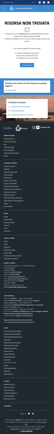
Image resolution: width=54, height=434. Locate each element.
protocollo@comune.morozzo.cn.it (18, 279)
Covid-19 (6, 225)
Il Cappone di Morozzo (10, 393)
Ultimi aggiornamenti (10, 368)
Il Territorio (7, 247)
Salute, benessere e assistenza (13, 198)
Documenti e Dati (9, 147)
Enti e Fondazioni (9, 150)
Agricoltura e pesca (9, 166)
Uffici (5, 144)
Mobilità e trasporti (9, 195)
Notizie (6, 216)
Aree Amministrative (10, 141)
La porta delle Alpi (9, 396)
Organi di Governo (9, 139)
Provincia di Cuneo (9, 387)
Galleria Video (8, 253)
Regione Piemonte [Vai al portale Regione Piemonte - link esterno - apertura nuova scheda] (8, 2)
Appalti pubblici (8, 175)
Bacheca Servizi (8, 351)
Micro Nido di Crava (9, 399)
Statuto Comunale (9, 354)
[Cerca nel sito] (48, 8)
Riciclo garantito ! (9, 390)
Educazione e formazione (11, 186)
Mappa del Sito (8, 374)
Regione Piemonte (9, 384)
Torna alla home (27, 65)
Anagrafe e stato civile (10, 172)
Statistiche (7, 371)
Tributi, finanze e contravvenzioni (13, 200)
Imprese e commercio (10, 192)
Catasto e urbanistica (10, 180)
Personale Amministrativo (11, 153)
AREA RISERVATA (25, 431)
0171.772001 (10, 268)
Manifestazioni (8, 219)
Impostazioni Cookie (10, 362)
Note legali (7, 360)
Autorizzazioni (8, 177)
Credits (6, 365)
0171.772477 (10, 270)
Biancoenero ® (15, 429)
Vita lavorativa (8, 206)
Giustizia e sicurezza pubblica (12, 189)
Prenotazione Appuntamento (12, 342)
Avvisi (5, 228)
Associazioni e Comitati (10, 258)
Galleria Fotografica (9, 250)
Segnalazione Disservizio (11, 345)
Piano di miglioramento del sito (13, 337)
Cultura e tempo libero (10, 183)
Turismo (6, 203)
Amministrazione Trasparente (12, 331)
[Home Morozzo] (20, 8)
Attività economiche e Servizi (12, 255)
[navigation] (4, 8)
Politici (6, 156)
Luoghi (6, 244)
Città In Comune (42, 422)
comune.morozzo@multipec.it (16, 276)
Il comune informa (9, 222)
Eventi (6, 241)
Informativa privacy (9, 357)
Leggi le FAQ (7, 340)
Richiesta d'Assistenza (10, 348)
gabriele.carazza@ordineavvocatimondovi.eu (21, 322)
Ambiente (7, 169)
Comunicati (7, 231)
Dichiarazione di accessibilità (12, 334)
